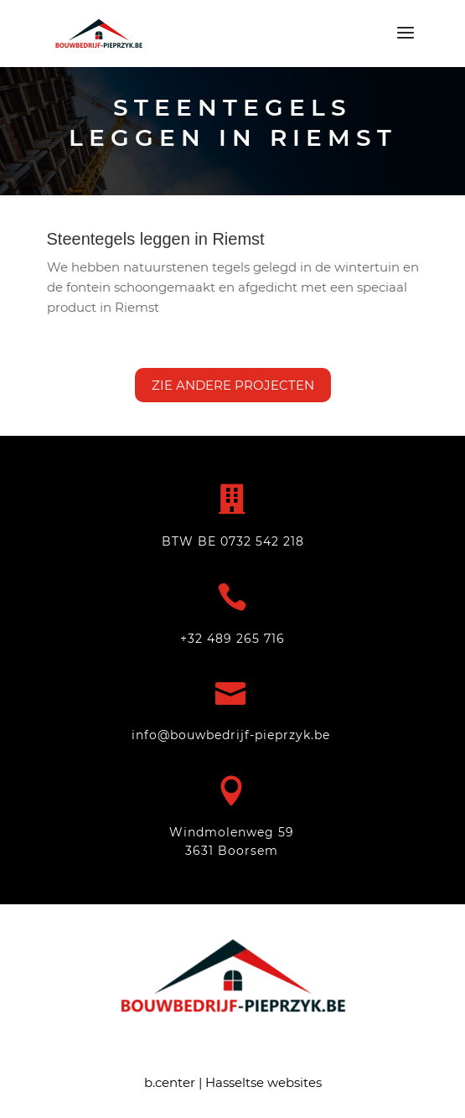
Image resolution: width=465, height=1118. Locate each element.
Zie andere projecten (233, 385)
